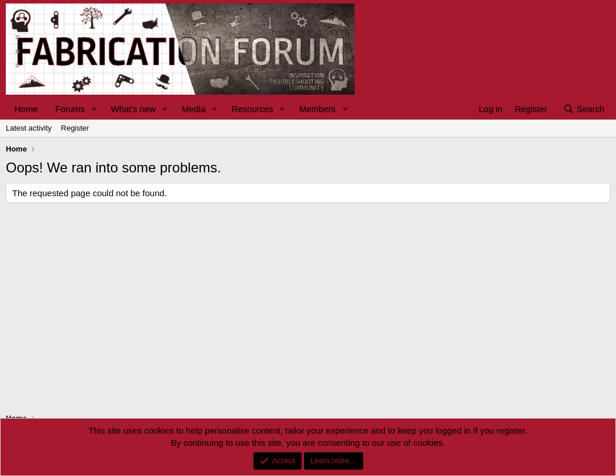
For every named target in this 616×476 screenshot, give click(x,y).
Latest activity (29, 128)
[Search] (583, 109)
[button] (94, 109)
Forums (70, 109)
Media (194, 109)
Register (75, 128)
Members (317, 109)
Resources (252, 109)
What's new (133, 109)
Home (26, 109)
